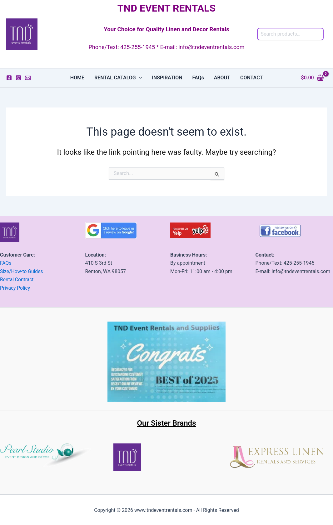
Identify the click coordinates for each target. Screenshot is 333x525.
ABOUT (222, 78)
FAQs (198, 78)
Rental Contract (17, 279)
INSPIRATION (167, 78)
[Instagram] (18, 78)
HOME (77, 78)
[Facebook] (9, 78)
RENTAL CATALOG (118, 77)
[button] (139, 77)
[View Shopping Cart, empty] (312, 78)
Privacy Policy (15, 288)
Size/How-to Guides (22, 271)
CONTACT (251, 78)
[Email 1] (28, 78)
